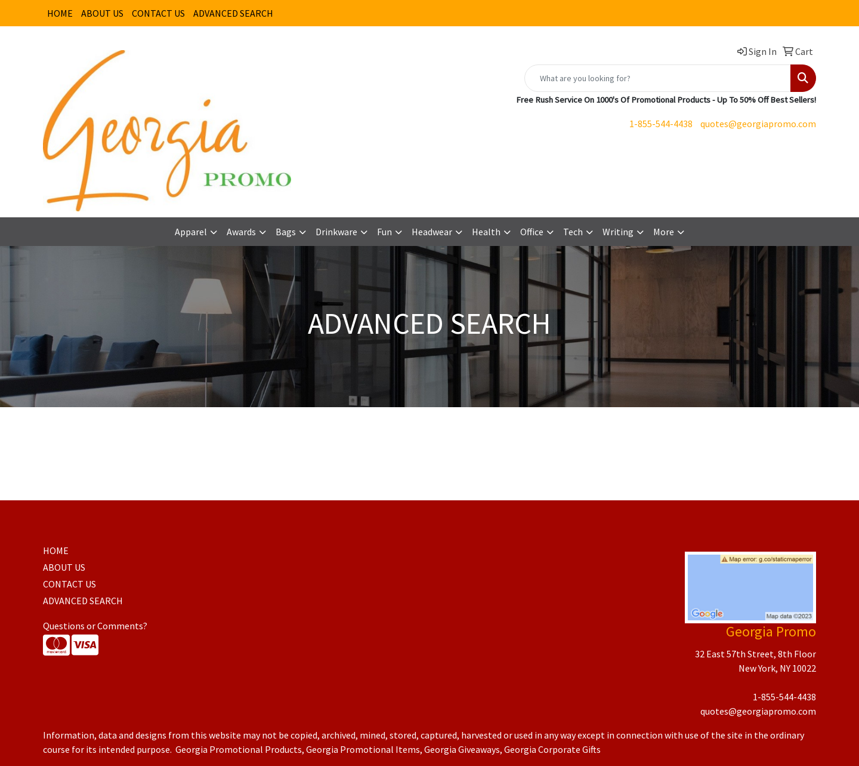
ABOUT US (102, 13)
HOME (60, 13)
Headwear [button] (432, 232)
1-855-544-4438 (661, 124)
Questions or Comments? (95, 626)
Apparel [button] (191, 232)
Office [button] (531, 232)
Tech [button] (573, 232)
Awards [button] (241, 232)
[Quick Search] (657, 78)
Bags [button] (286, 232)
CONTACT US (158, 13)
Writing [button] (618, 232)
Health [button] (486, 232)
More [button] (663, 232)
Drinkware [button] (336, 232)
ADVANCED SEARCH (233, 13)
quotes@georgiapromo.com (758, 124)
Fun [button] (384, 232)
